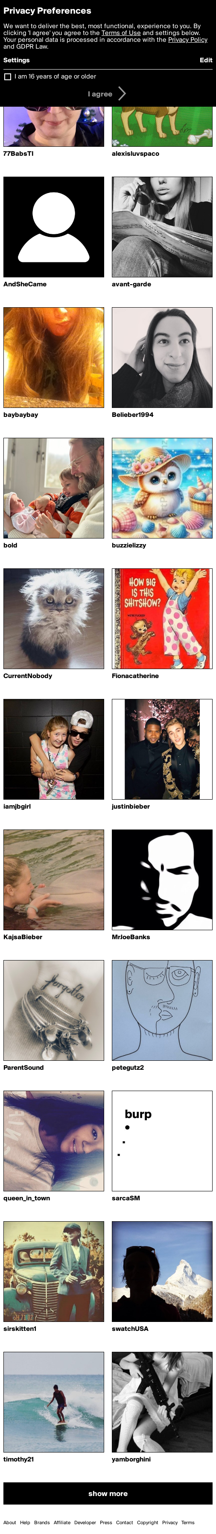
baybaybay (20, 415)
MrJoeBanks (131, 937)
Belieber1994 (132, 415)
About (9, 1522)
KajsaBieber (22, 937)
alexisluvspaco (135, 154)
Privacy (170, 1522)
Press (106, 1522)
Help (25, 1522)
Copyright (147, 1522)
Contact (124, 1522)
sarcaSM (126, 1198)
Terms (188, 1522)
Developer (85, 1522)
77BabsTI (18, 154)
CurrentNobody (27, 676)
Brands (42, 1522)
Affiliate (62, 1522)
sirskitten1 (19, 1329)
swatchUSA (130, 1329)
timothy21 (18, 1459)
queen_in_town (26, 1198)
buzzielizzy (129, 545)
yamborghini (131, 1459)
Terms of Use (121, 33)
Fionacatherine (135, 676)
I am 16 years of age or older (55, 76)
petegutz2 (128, 1068)
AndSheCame (25, 284)
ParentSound (23, 1068)
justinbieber (131, 806)
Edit (206, 60)
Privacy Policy (187, 40)
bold (10, 545)
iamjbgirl (17, 806)
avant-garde (131, 284)
